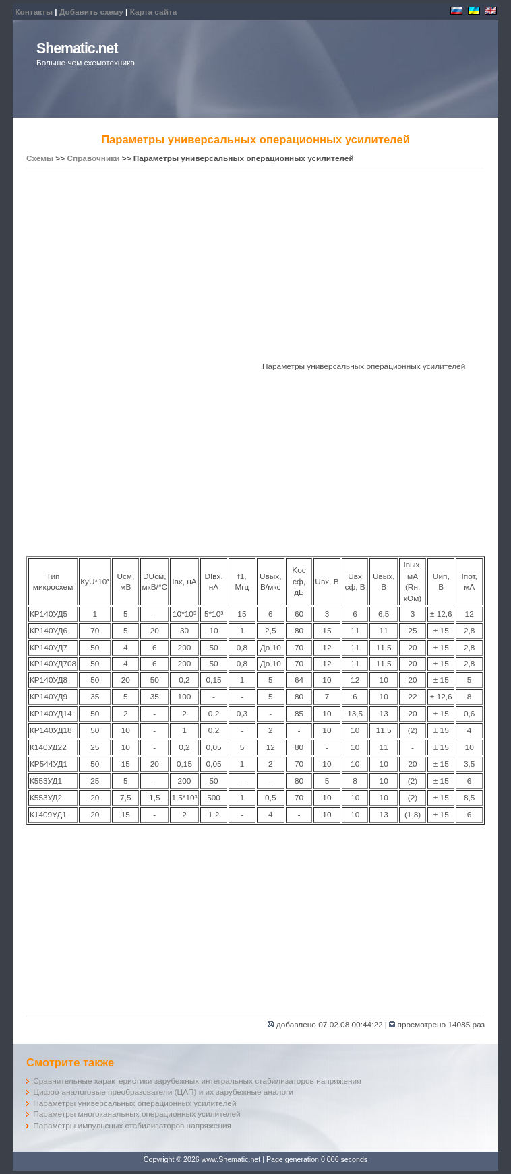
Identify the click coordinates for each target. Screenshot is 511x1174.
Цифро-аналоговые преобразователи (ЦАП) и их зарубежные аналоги (163, 1092)
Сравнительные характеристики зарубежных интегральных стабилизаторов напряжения (197, 1081)
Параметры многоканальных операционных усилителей (136, 1114)
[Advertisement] (255, 266)
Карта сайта (153, 12)
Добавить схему (91, 12)
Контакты (34, 12)
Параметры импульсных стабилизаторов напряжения (132, 1125)
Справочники (93, 158)
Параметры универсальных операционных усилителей (134, 1103)
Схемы (39, 158)
